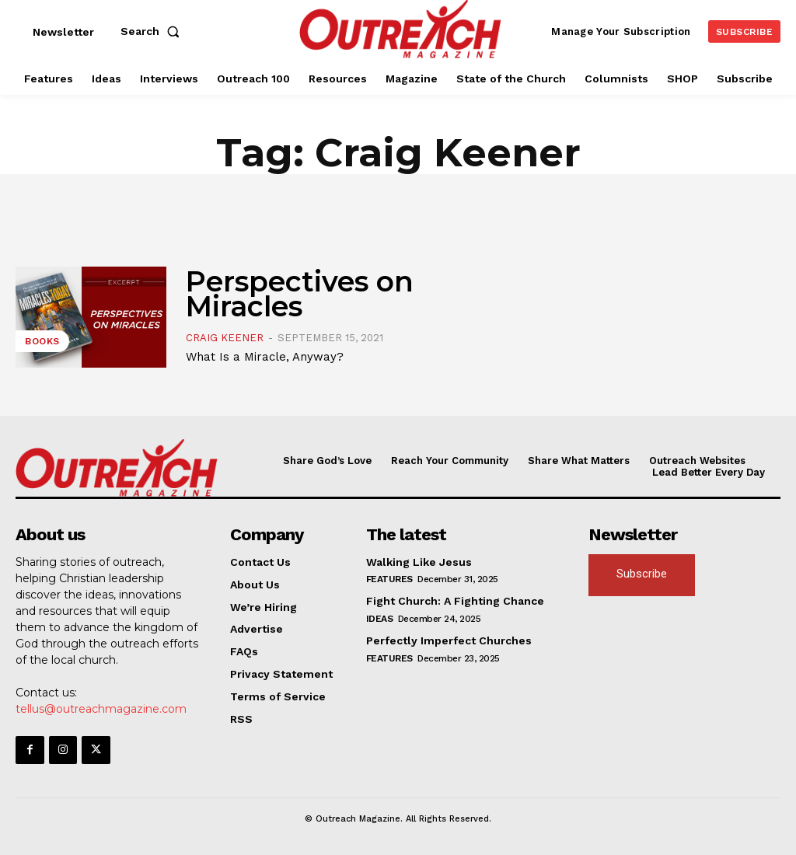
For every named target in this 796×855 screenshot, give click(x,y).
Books (42, 341)
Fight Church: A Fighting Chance (455, 601)
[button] (153, 31)
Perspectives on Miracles (300, 293)
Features (389, 579)
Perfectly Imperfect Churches (449, 640)
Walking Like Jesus (419, 561)
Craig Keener (225, 338)
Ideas (379, 618)
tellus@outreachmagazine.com (101, 708)
